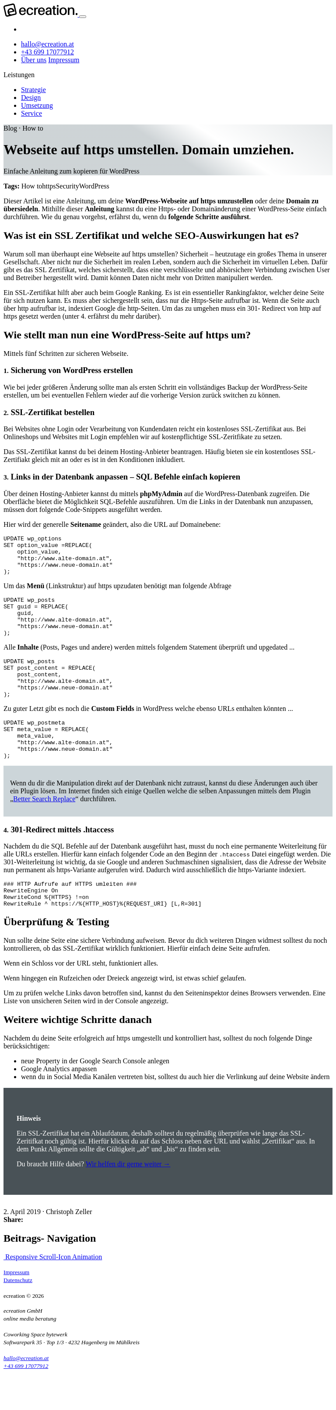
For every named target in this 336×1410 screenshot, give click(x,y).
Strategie (33, 89)
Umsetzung (37, 105)
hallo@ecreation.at (47, 44)
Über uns (33, 60)
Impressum (63, 60)
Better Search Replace (44, 830)
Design (31, 97)
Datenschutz (18, 1317)
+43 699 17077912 (47, 52)
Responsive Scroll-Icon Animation (53, 1293)
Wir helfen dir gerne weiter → (128, 1200)
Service (31, 113)
